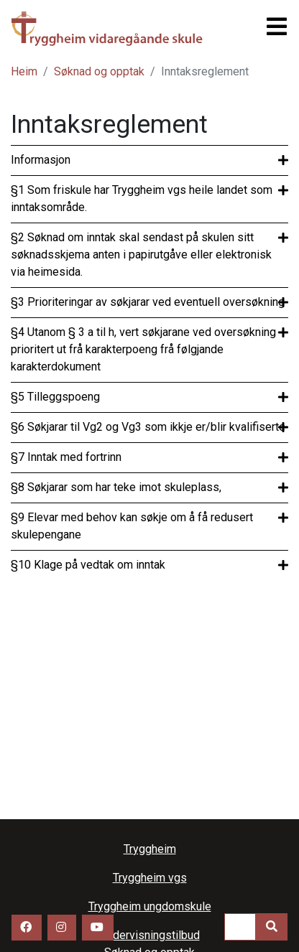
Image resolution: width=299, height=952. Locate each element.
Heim (24, 71)
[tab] (149, 159)
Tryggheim (150, 849)
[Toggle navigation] (272, 26)
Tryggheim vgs (108, 28)
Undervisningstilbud (150, 935)
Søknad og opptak (99, 71)
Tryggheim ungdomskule (149, 906)
